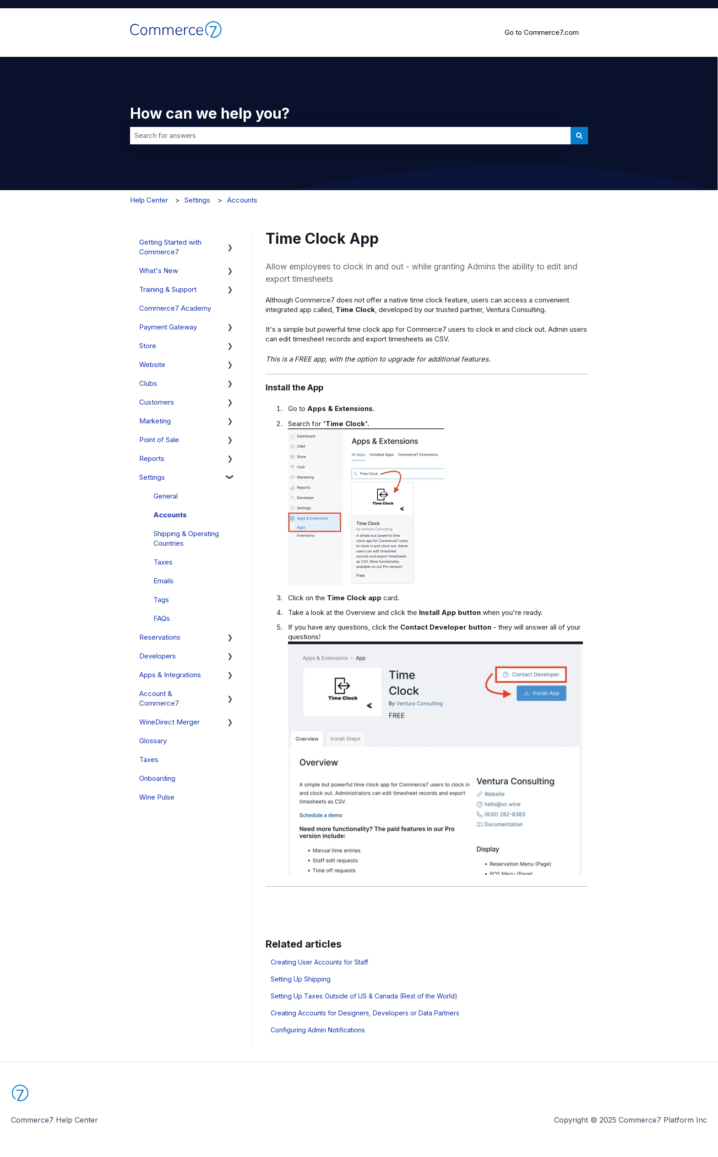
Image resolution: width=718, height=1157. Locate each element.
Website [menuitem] (152, 364)
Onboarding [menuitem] (157, 778)
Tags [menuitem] (161, 599)
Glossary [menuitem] (153, 740)
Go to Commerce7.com (542, 32)
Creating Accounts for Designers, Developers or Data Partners (365, 1013)
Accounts (242, 200)
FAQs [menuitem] (161, 618)
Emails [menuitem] (163, 580)
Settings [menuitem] (152, 477)
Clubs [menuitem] (148, 383)
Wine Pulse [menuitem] (156, 797)
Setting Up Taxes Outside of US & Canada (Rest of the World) (364, 996)
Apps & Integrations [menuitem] (170, 674)
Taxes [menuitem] (163, 562)
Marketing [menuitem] (155, 421)
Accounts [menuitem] (170, 514)
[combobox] (350, 135)
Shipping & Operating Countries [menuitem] (186, 538)
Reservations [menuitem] (159, 637)
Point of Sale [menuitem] (159, 439)
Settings (197, 200)
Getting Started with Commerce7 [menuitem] (170, 247)
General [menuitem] (165, 496)
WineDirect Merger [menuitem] (169, 722)
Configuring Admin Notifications (318, 1030)
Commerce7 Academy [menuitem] (175, 308)
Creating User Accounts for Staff (319, 962)
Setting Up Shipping (301, 979)
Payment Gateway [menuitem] (168, 327)
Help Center (149, 200)
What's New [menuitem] (158, 270)
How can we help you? (210, 113)
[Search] (579, 135)
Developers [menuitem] (157, 656)
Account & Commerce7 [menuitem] (159, 698)
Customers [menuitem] (156, 402)
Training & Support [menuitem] (167, 289)
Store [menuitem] (147, 345)
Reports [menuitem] (151, 458)
